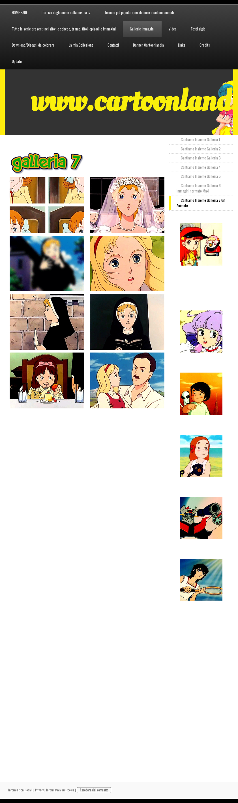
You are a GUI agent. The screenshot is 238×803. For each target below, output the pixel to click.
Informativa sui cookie (60, 790)
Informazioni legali (20, 790)
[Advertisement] (113, 424)
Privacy (39, 790)
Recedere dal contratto (94, 790)
